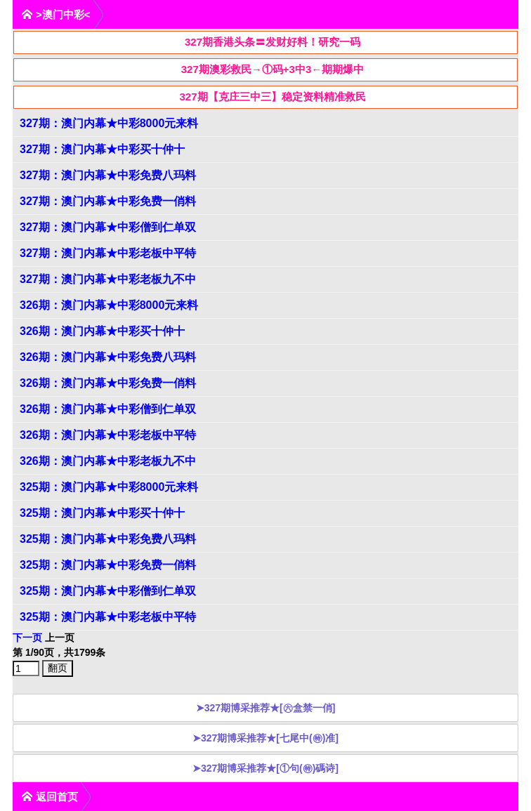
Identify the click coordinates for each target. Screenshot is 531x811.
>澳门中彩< (56, 14)
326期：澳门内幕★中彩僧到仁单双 (108, 409)
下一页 (27, 637)
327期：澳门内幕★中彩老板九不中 (108, 279)
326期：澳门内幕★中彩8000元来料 (109, 305)
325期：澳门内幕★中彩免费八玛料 (108, 539)
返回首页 (49, 796)
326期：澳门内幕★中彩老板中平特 (108, 435)
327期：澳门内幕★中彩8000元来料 (109, 123)
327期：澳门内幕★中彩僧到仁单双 (108, 227)
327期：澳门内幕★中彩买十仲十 (102, 149)
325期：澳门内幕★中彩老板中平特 (108, 617)
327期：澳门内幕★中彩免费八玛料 (108, 175)
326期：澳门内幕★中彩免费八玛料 (108, 357)
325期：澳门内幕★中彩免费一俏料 (108, 565)
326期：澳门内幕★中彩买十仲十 (102, 331)
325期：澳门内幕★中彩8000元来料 (109, 487)
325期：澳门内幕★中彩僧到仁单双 (108, 591)
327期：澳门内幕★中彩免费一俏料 (108, 201)
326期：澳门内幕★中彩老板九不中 (108, 461)
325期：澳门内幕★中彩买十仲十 (102, 513)
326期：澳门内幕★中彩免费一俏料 (108, 383)
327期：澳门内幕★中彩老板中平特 (108, 253)
